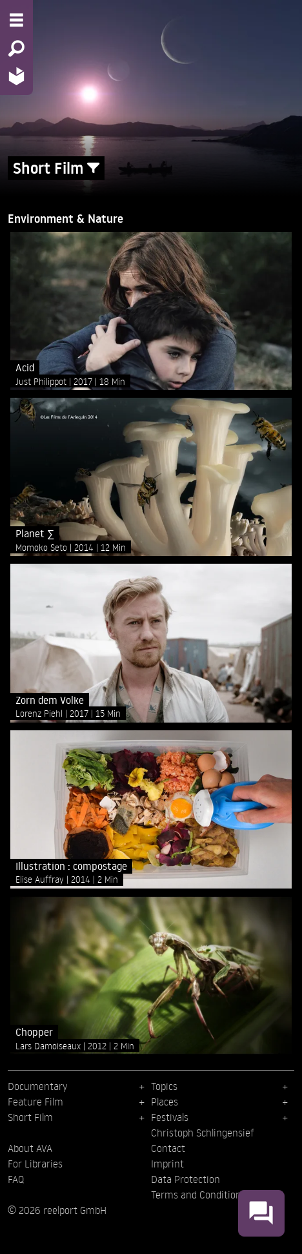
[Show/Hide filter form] (93, 168)
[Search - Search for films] (16, 48)
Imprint (167, 1163)
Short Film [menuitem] (30, 1117)
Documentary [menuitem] (37, 1086)
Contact (168, 1148)
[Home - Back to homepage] (16, 76)
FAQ (16, 1179)
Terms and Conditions (198, 1194)
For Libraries (35, 1163)
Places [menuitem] (164, 1101)
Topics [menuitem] (164, 1086)
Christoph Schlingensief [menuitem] (202, 1132)
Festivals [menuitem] (169, 1117)
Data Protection (185, 1179)
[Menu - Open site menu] (16, 20)
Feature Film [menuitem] (35, 1101)
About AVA (30, 1148)
